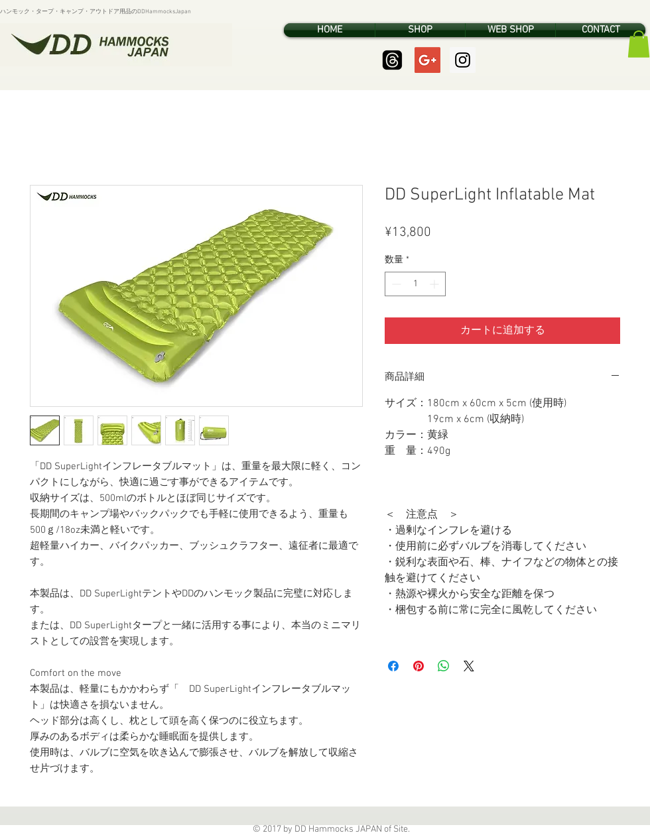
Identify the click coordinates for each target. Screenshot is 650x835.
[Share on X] (469, 666)
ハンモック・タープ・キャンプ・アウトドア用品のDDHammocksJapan (95, 11)
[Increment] (435, 284)
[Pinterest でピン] (418, 666)
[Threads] (392, 60)
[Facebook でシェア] (393, 666)
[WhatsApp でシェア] (444, 666)
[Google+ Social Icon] (427, 60)
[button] (638, 44)
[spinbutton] (415, 284)
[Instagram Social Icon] (463, 60)
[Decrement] (395, 284)
